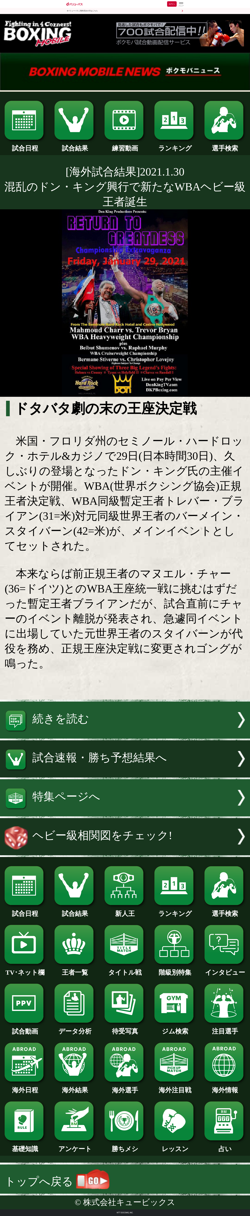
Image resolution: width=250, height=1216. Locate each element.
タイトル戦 (125, 969)
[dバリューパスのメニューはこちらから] (181, 4)
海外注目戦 (175, 1087)
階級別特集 (175, 969)
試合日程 (25, 145)
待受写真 (125, 1028)
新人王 (125, 910)
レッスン (175, 1146)
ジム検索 (175, 1028)
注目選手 (225, 1028)
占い (225, 1146)
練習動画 (125, 145)
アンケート (75, 1146)
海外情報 (225, 1087)
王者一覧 (75, 969)
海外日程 (25, 1087)
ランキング (175, 145)
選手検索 (225, 145)
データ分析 (75, 1028)
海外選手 (125, 1087)
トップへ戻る (57, 1181)
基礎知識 (25, 1146)
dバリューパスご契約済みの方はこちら (82, 11)
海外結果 (75, 1087)
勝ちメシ (125, 1146)
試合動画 (25, 1028)
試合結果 (75, 145)
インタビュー (225, 969)
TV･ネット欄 (25, 969)
